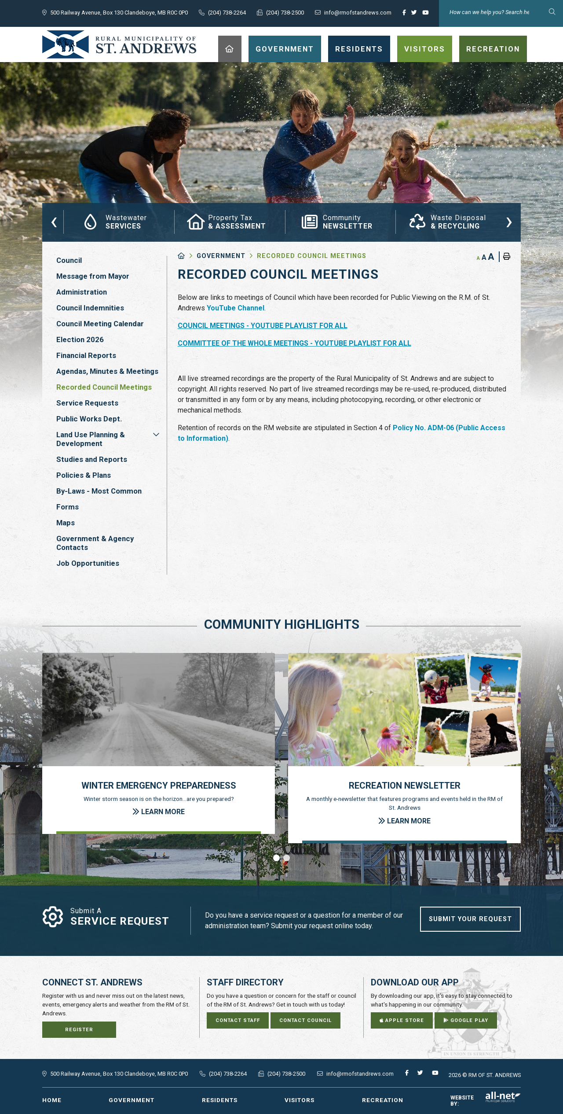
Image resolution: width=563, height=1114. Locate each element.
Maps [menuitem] (65, 522)
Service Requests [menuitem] (87, 402)
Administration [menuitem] (81, 292)
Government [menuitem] (285, 48)
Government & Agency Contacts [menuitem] (95, 543)
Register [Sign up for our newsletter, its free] (79, 1030)
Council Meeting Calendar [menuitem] (100, 323)
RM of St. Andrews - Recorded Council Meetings (119, 44)
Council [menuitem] (69, 260)
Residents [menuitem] (359, 48)
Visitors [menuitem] (424, 48)
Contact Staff (238, 1020)
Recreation (382, 1099)
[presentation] (54, 220)
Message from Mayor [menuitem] (92, 276)
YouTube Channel (235, 308)
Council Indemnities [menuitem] (90, 307)
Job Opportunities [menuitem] (87, 563)
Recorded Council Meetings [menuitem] (104, 387)
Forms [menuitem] (67, 506)
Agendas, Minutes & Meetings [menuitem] (107, 371)
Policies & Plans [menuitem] (83, 475)
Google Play (465, 1020)
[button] (156, 434)
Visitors (299, 1099)
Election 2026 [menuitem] (80, 339)
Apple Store (402, 1020)
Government (221, 256)
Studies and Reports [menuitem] (91, 459)
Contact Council (305, 1020)
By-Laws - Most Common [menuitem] (99, 491)
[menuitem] (229, 49)
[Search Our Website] (501, 12)
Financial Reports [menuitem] (86, 355)
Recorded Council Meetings (311, 256)
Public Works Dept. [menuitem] (89, 418)
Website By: (485, 1101)
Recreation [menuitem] (493, 48)
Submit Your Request (470, 919)
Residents (220, 1099)
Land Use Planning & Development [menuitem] (90, 439)
